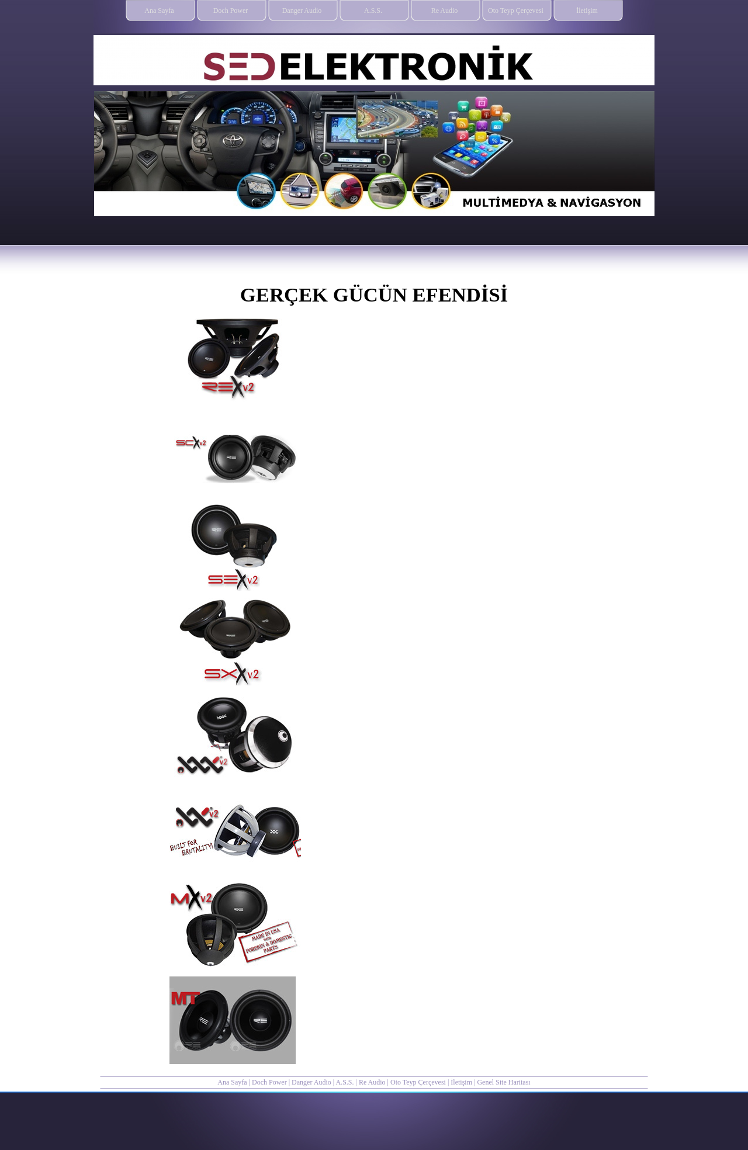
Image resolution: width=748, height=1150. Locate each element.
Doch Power (269, 1082)
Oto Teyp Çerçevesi (418, 1082)
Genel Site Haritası (503, 1082)
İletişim (461, 1082)
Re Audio (373, 1082)
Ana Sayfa (232, 1082)
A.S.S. (344, 1082)
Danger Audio (311, 1082)
